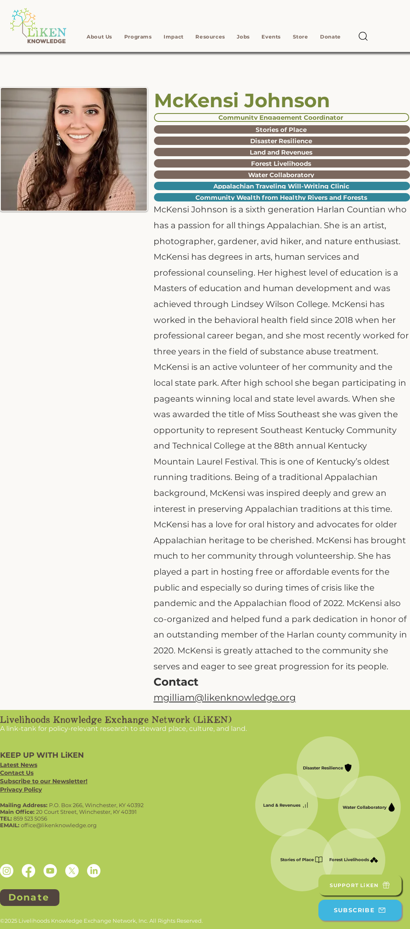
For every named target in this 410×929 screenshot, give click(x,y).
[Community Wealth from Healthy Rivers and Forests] (282, 197)
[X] (72, 870)
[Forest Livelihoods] (282, 163)
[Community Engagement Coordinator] (281, 117)
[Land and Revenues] (282, 152)
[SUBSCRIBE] (360, 910)
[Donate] (29, 897)
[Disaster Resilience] (282, 141)
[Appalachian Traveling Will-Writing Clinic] (282, 186)
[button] (99, 36)
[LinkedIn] (93, 870)
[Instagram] (6, 870)
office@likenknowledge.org (59, 825)
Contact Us (16, 773)
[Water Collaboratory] (282, 174)
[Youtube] (50, 870)
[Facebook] (28, 870)
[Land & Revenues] (286, 805)
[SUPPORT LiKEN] (360, 885)
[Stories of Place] (282, 129)
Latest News (18, 765)
